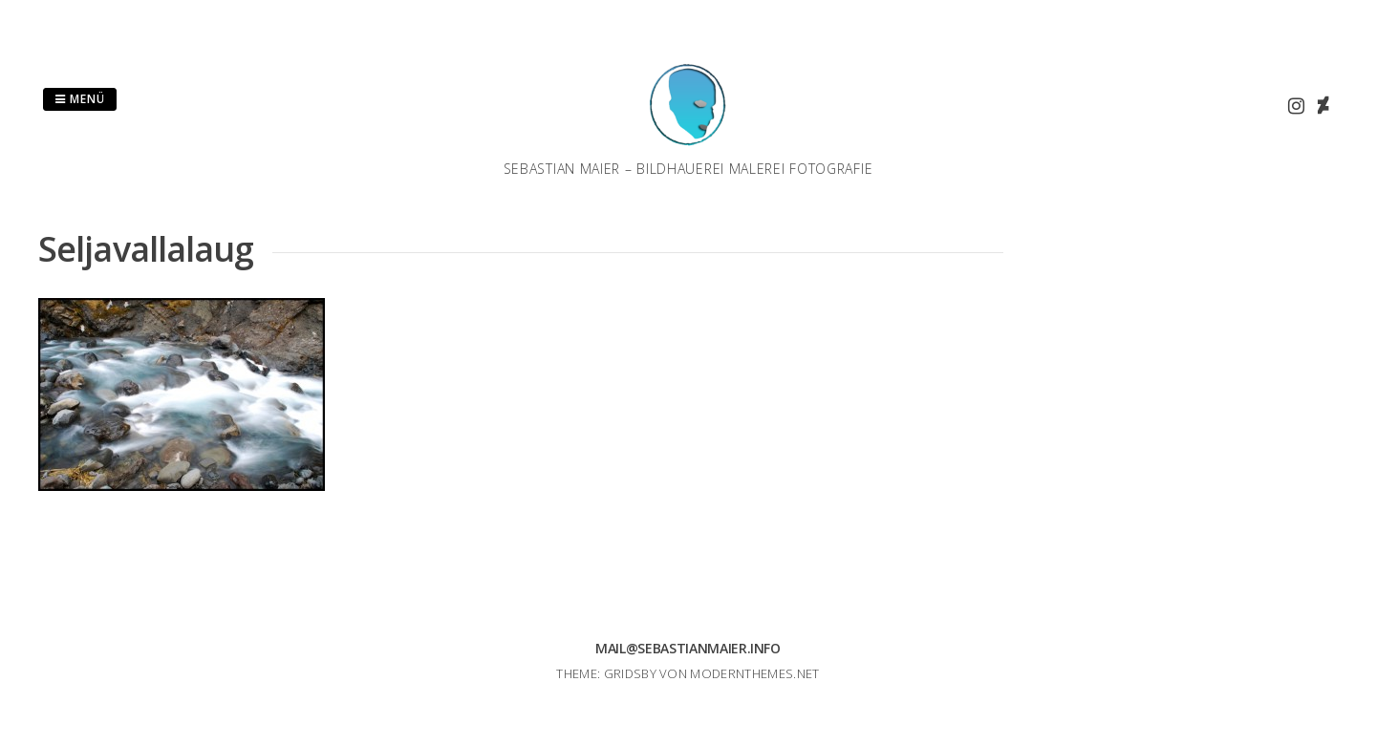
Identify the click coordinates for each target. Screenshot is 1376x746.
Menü (79, 99)
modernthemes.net (754, 673)
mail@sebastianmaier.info (688, 648)
